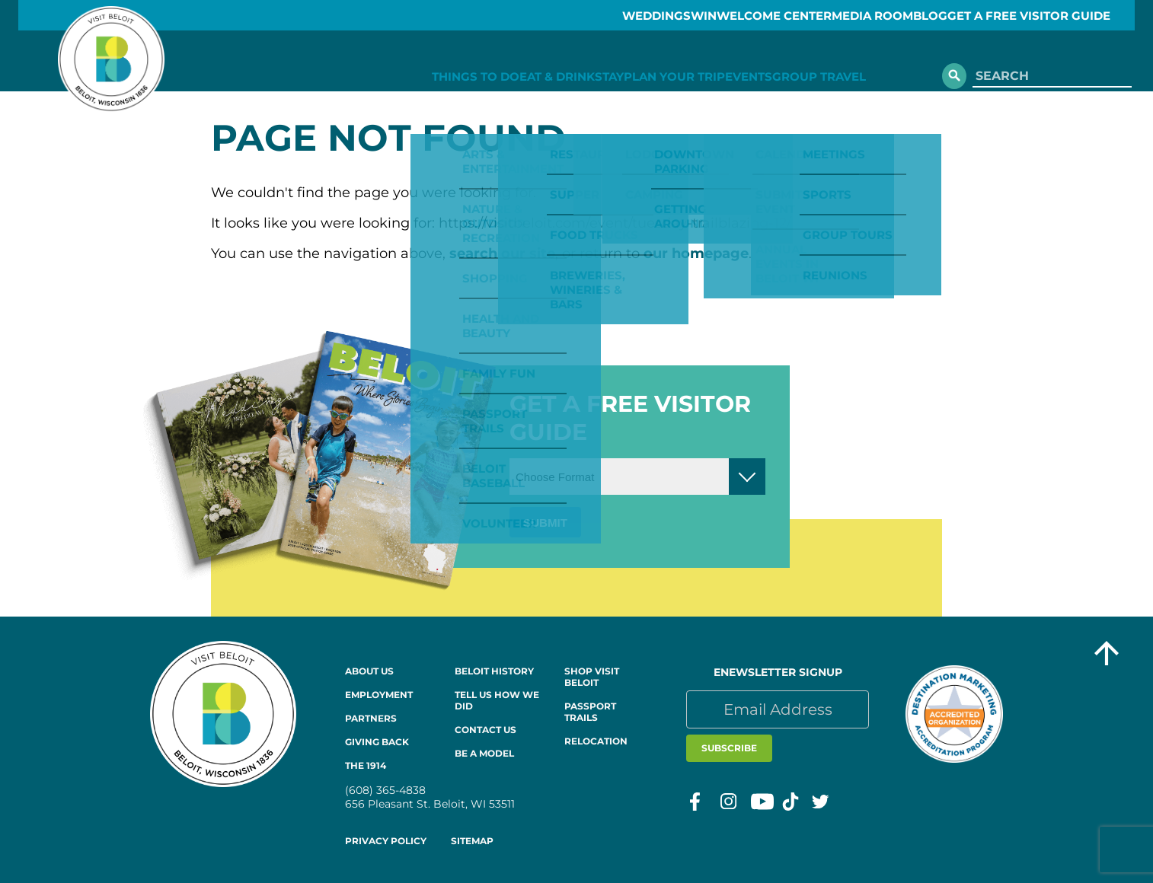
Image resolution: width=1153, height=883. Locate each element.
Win (651, 15)
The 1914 (365, 765)
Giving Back (377, 742)
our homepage (696, 253)
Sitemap (472, 840)
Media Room (856, 15)
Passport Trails (590, 711)
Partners (371, 718)
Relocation (596, 741)
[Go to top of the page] (1106, 655)
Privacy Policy (385, 840)
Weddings (582, 15)
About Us (369, 671)
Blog (935, 15)
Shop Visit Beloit (591, 676)
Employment (379, 694)
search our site (502, 253)
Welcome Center (741, 15)
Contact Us (485, 729)
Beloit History (494, 671)
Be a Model (484, 753)
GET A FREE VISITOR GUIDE (1052, 15)
